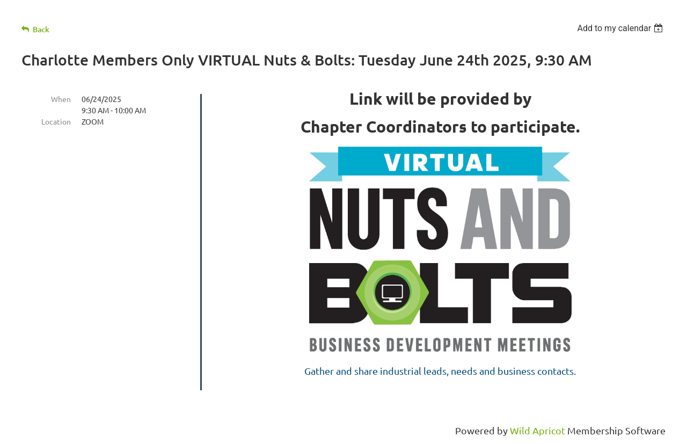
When (61, 99)
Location (56, 121)
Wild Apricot (537, 430)
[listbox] (621, 28)
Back (41, 29)
